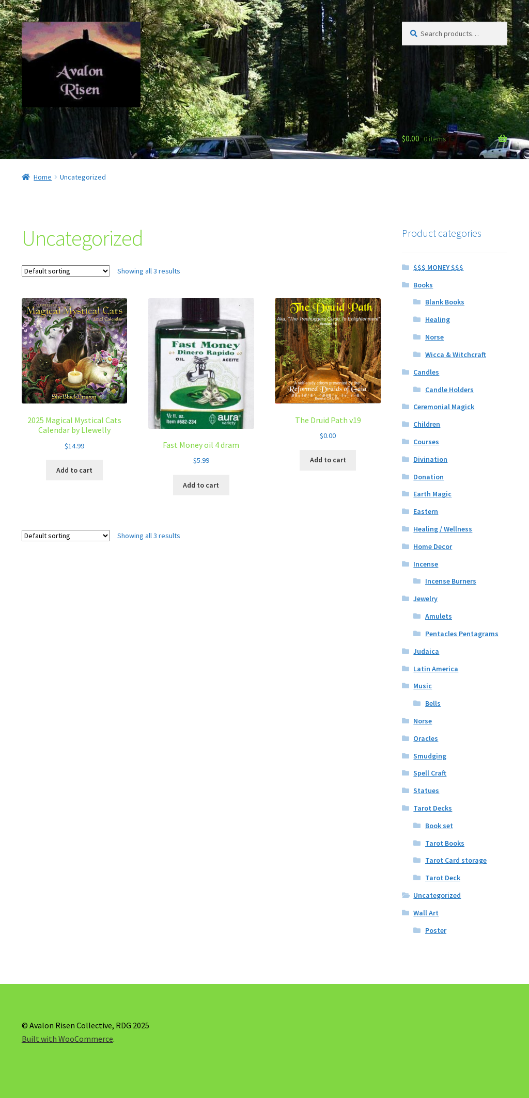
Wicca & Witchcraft (455, 354)
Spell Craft (429, 773)
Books (423, 284)
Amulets (438, 616)
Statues (426, 790)
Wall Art (426, 912)
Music (422, 685)
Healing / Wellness (442, 529)
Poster (435, 930)
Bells (433, 703)
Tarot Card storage (456, 860)
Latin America (435, 668)
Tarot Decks (432, 808)
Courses (426, 441)
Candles (426, 372)
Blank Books (444, 301)
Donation (428, 476)
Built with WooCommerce (67, 1039)
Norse (434, 337)
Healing (437, 319)
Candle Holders (449, 389)
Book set (439, 825)
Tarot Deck (442, 877)
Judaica (426, 651)
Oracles (425, 738)
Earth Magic (432, 493)
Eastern (425, 511)
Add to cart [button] (74, 470)
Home (43, 177)
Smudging (429, 756)
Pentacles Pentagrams (462, 633)
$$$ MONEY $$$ (438, 267)
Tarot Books (444, 843)
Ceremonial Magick (443, 406)
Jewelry (425, 598)
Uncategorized (437, 895)
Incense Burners (450, 581)
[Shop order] (66, 271)
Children (426, 424)
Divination (430, 459)
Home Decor (432, 546)
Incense (425, 564)
